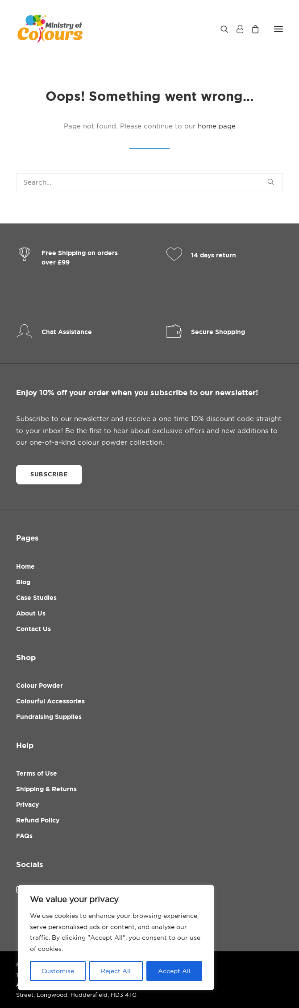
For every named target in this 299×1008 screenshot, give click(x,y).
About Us (31, 613)
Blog (23, 582)
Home (25, 566)
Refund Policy (37, 820)
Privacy (27, 805)
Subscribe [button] (49, 474)
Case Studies (36, 598)
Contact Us (33, 629)
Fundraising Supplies (49, 717)
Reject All (116, 971)
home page (217, 126)
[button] (278, 29)
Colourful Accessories (50, 701)
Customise (58, 971)
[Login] (235, 29)
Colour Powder (39, 686)
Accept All (174, 971)
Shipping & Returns (46, 789)
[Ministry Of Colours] (50, 28)
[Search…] (149, 182)
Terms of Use (36, 773)
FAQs (24, 836)
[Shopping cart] (251, 29)
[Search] (220, 29)
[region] (116, 937)
